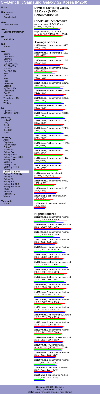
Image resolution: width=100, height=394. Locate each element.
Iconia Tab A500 (11, 24)
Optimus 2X (9, 110)
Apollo (6, 140)
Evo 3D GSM (9, 66)
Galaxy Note (9, 159)
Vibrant (6, 196)
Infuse (6, 189)
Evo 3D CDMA (10, 64)
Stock (6, 14)
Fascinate (8, 149)
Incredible (8, 83)
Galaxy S (7, 162)
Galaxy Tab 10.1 (11, 184)
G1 (4, 76)
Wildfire (7, 103)
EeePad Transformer (13, 32)
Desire (6, 54)
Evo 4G (7, 68)
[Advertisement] (86, 55)
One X (6, 93)
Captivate (8, 142)
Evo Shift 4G (9, 71)
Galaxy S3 (8, 176)
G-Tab (6, 203)
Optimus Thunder (11, 113)
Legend (7, 86)
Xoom (6, 132)
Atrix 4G (7, 120)
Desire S (7, 59)
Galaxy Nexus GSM (13, 157)
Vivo (5, 100)
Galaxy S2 (8, 169)
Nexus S (7, 191)
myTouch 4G (9, 88)
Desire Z (7, 61)
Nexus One (8, 91)
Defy (5, 122)
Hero (5, 81)
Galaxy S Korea (11, 167)
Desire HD (8, 56)
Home (4, 7)
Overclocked (9, 17)
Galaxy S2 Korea (11, 171)
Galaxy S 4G (9, 164)
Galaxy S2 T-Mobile (12, 174)
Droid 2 (6, 127)
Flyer (5, 73)
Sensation (8, 95)
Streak (6, 46)
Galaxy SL (8, 179)
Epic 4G (7, 147)
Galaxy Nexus (10, 154)
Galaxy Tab (8, 181)
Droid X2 (7, 130)
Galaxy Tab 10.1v (11, 186)
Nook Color (8, 39)
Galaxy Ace (8, 152)
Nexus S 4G (9, 194)
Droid (6, 125)
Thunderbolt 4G (11, 98)
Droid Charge (9, 144)
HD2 (5, 78)
